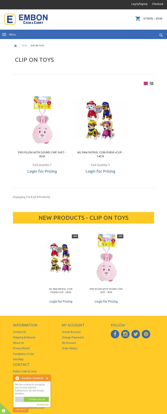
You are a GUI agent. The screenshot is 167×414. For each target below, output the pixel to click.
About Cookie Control (17, 378)
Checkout (157, 3)
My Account (69, 342)
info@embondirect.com (30, 407)
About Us (18, 342)
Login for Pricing (42, 171)
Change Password (73, 337)
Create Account (71, 331)
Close (47, 378)
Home (15, 46)
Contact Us (19, 331)
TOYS (24, 45)
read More (21, 409)
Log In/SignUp (139, 3)
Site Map (18, 359)
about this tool (43, 405)
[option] (61, 268)
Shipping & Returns (24, 337)
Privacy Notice (21, 348)
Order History (69, 348)
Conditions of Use (23, 353)
